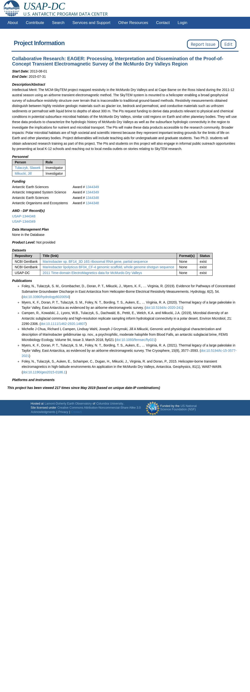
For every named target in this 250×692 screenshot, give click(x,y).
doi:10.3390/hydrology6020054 (46, 297)
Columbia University (109, 403)
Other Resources (133, 22)
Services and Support (91, 22)
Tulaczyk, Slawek (28, 168)
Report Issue (203, 44)
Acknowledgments (43, 412)
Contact (163, 22)
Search (58, 22)
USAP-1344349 (23, 221)
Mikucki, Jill (23, 173)
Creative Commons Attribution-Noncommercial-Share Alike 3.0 (99, 407)
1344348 (92, 198)
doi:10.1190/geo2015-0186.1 (44, 372)
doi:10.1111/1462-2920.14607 (63, 324)
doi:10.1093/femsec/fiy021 (135, 340)
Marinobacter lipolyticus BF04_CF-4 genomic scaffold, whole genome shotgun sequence (108, 267)
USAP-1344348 (23, 216)
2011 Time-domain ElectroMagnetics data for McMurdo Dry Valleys (92, 273)
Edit (228, 44)
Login (182, 22)
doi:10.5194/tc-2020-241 (164, 308)
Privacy (63, 412)
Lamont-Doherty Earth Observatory (68, 403)
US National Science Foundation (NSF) (178, 407)
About (13, 22)
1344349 (92, 187)
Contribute (35, 22)
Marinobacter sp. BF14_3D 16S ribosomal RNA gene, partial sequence (95, 261)
